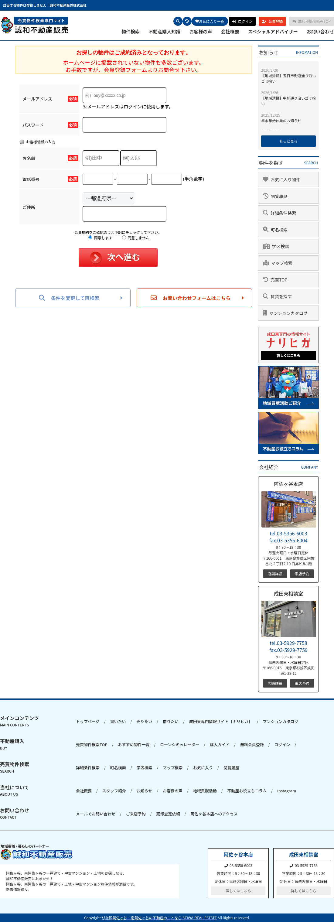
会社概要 (230, 31)
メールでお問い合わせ (95, 814)
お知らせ (144, 791)
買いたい (118, 721)
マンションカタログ (280, 721)
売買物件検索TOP (91, 744)
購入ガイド (220, 744)
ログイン (282, 744)
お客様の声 (200, 31)
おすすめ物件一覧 (133, 744)
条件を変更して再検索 (69, 298)
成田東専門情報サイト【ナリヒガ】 (220, 721)
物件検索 (130, 31)
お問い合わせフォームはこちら (191, 298)
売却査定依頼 (168, 814)
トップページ (88, 721)
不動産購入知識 (164, 31)
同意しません (135, 237)
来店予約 (302, 573)
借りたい (171, 721)
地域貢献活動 (205, 791)
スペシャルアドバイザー (273, 31)
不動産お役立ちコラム (247, 791)
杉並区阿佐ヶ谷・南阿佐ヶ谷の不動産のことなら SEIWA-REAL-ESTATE (159, 917)
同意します (100, 237)
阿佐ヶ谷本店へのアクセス (213, 814)
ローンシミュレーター (179, 744)
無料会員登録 (252, 744)
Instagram (286, 791)
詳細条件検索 (88, 767)
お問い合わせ (320, 31)
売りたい (144, 721)
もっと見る (288, 141)
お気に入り (203, 767)
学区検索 (144, 767)
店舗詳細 (275, 573)
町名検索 (118, 767)
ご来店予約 (136, 814)
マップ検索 (172, 767)
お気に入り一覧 (209, 21)
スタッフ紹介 (114, 791)
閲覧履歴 (231, 767)
